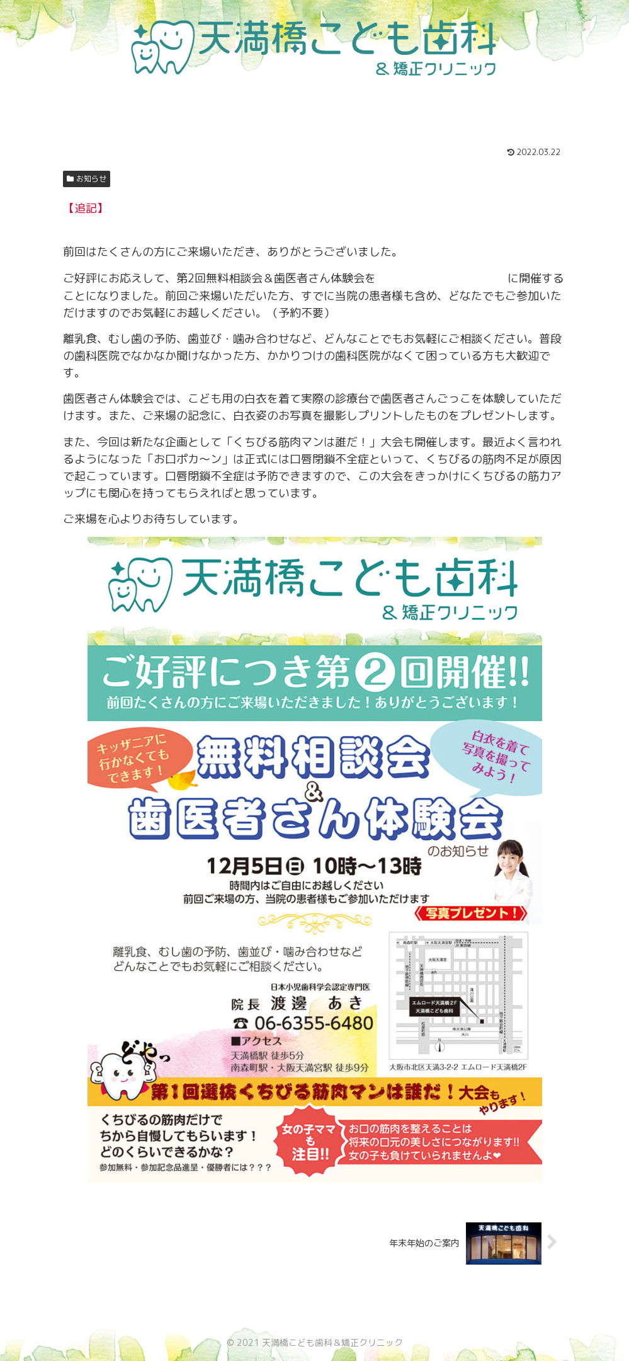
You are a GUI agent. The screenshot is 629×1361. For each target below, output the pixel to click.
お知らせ (87, 178)
